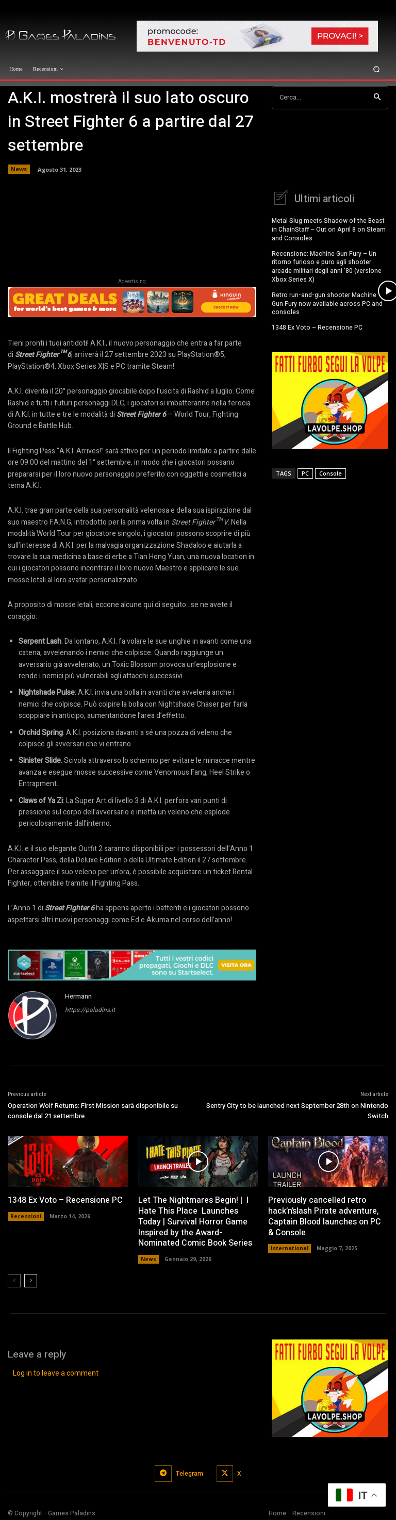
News (19, 169)
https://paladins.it (90, 1010)
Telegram (189, 1473)
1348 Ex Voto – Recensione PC (317, 326)
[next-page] (30, 1280)
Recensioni (25, 1216)
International (289, 1248)
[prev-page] (14, 1280)
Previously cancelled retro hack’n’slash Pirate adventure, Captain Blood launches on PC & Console (324, 1216)
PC (305, 472)
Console (330, 472)
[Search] (377, 97)
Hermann (78, 996)
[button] (377, 69)
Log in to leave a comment (55, 1373)
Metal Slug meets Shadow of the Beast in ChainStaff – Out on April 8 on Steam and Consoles (329, 228)
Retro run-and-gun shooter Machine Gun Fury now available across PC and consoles (327, 302)
